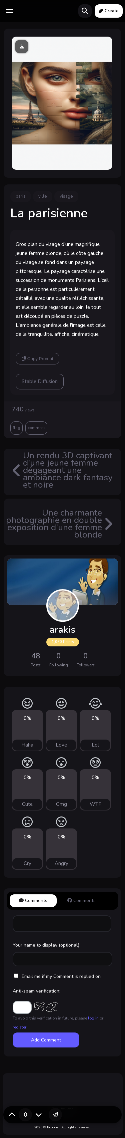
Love (61, 745)
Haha (27, 745)
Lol (95, 745)
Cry (27, 863)
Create (109, 11)
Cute (27, 804)
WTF (95, 804)
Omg (61, 804)
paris (21, 196)
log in (93, 1018)
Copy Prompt (37, 358)
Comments (33, 900)
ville (42, 196)
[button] (55, 1114)
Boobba (52, 1127)
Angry (61, 863)
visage (66, 196)
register (19, 1027)
